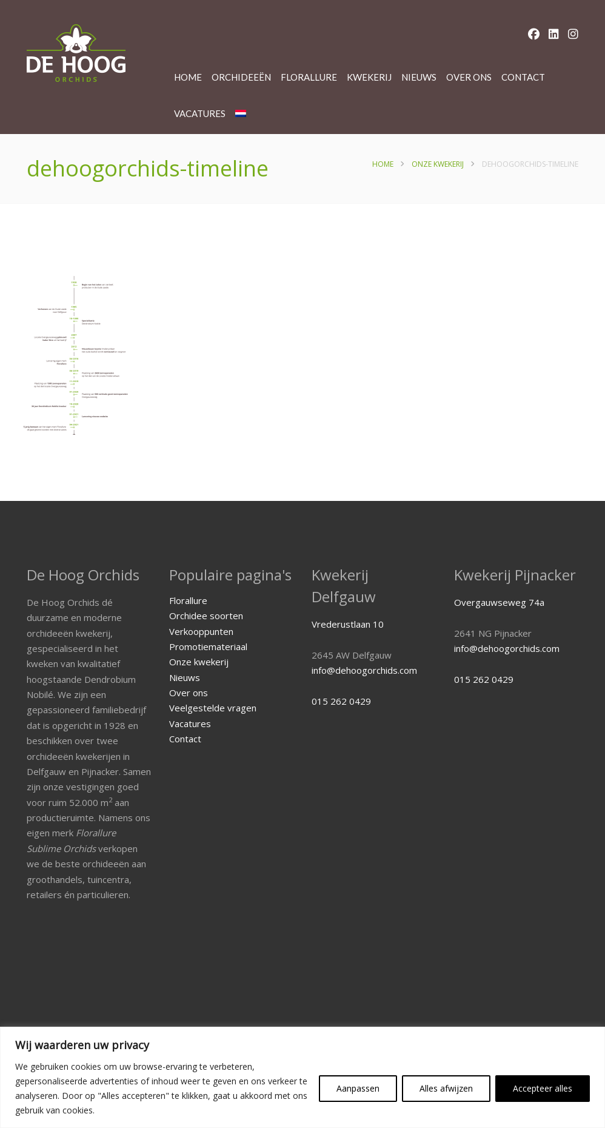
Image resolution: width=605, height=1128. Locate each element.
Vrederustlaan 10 (348, 624)
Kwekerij (369, 77)
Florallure (309, 77)
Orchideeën (241, 77)
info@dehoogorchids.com (364, 670)
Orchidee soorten (206, 615)
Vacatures (200, 113)
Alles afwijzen (446, 1088)
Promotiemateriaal (208, 646)
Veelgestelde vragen (212, 708)
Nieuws (418, 77)
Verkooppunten (201, 631)
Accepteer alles (542, 1088)
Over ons (469, 77)
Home (188, 77)
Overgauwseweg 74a (499, 602)
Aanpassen (357, 1088)
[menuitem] (240, 113)
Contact (523, 77)
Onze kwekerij (438, 164)
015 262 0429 (341, 701)
